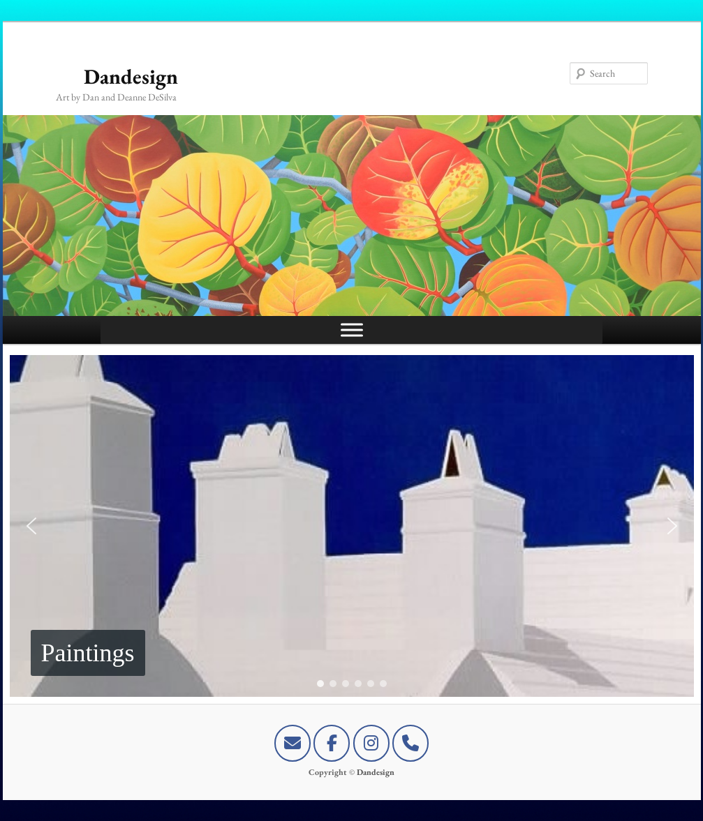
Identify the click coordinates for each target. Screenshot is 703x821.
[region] (352, 526)
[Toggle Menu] (352, 329)
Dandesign (131, 76)
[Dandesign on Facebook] (331, 743)
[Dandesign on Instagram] (371, 743)
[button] (352, 526)
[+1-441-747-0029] (410, 743)
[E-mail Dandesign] (292, 743)
